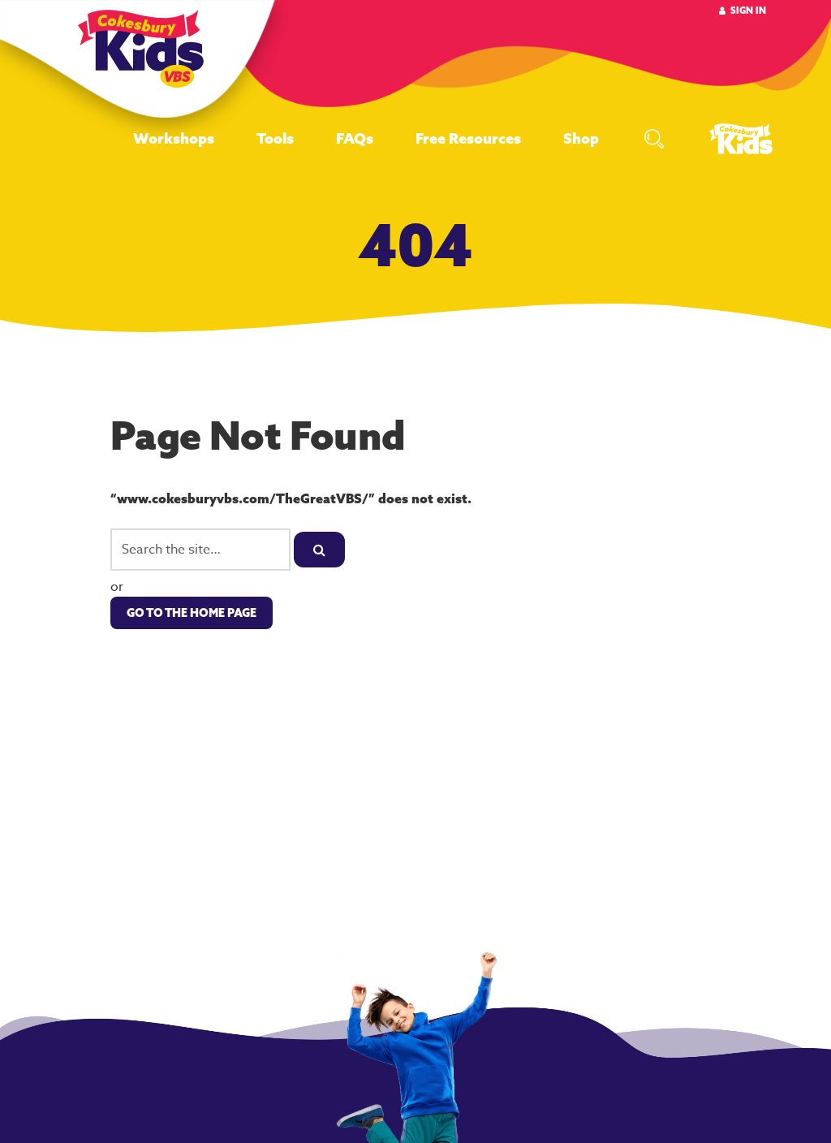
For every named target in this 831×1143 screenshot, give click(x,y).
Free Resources (468, 138)
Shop (581, 138)
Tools (275, 138)
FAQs (354, 138)
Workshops (173, 138)
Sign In (748, 10)
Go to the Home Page (191, 613)
